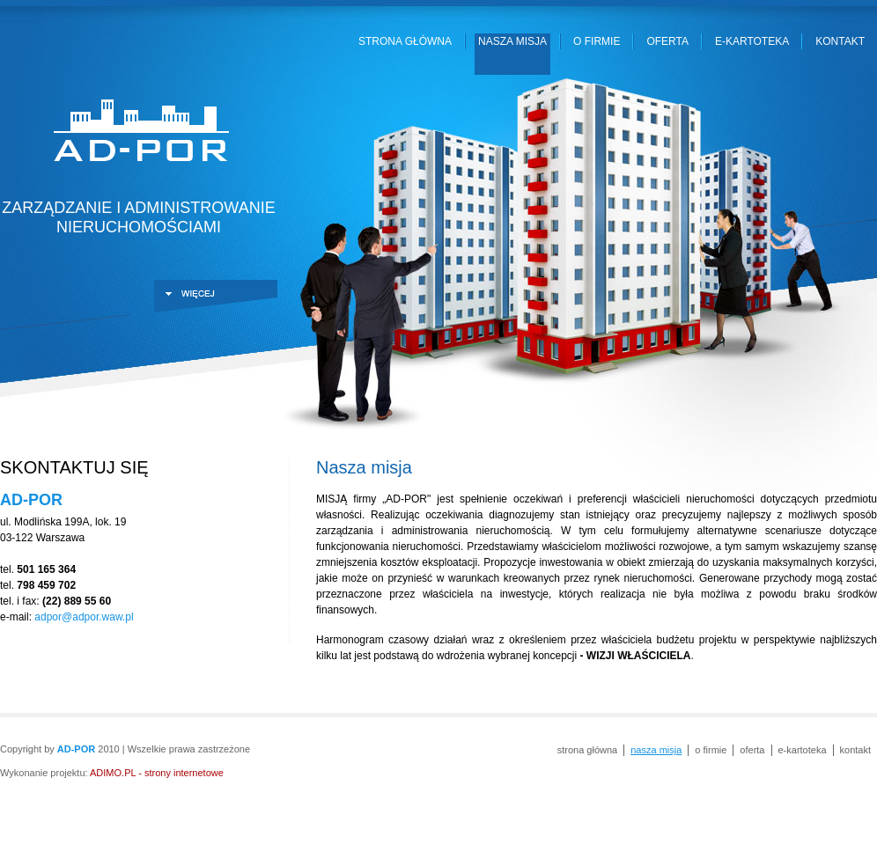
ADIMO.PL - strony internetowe (157, 772)
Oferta (667, 41)
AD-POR (138, 133)
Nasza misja (512, 41)
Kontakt (840, 41)
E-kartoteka (752, 41)
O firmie (596, 41)
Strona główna (405, 41)
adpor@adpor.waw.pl (83, 617)
